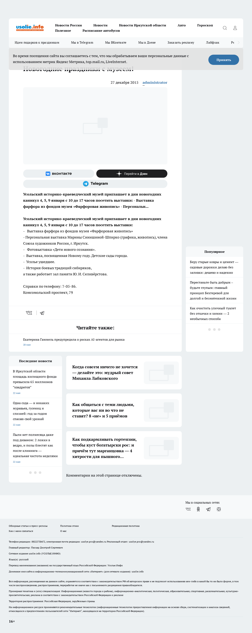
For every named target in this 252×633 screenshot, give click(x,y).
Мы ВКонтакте (116, 42)
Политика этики (69, 525)
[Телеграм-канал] (95, 184)
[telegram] (43, 313)
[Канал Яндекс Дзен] (131, 174)
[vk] (29, 313)
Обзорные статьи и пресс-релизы (28, 525)
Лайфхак (212, 42)
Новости (100, 25)
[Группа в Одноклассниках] (198, 509)
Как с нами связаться (21, 530)
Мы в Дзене (147, 42)
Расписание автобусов (101, 30)
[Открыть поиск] (225, 28)
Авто (182, 25)
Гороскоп (205, 25)
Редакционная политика (126, 525)
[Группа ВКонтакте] (58, 174)
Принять (224, 60)
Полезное (63, 30)
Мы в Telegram (82, 42)
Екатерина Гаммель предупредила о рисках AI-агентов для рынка (95, 342)
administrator (155, 82)
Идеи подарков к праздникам (37, 42)
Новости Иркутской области (142, 25)
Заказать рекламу (181, 42)
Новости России (68, 25)
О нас (63, 530)
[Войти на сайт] (235, 28)
